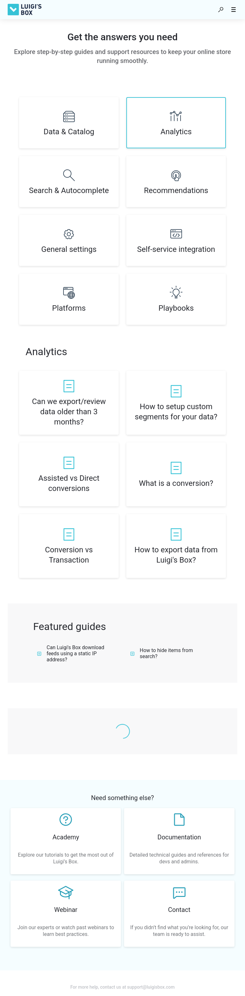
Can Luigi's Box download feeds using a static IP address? (70, 653)
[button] (221, 9)
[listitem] (69, 122)
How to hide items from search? (161, 653)
